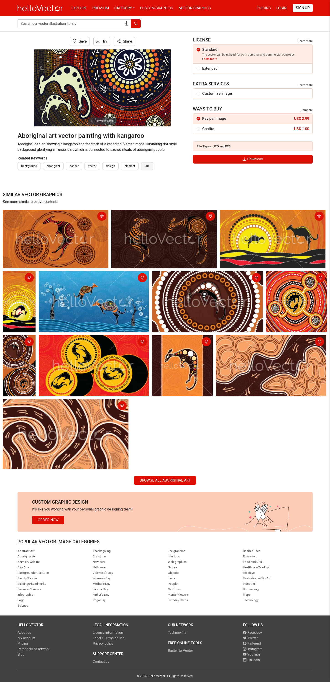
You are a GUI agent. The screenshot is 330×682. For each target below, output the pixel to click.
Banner (74, 166)
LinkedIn (251, 660)
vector (92, 166)
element (130, 166)
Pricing (264, 8)
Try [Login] (101, 41)
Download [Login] (253, 159)
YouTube (252, 654)
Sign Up (303, 8)
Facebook (252, 633)
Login (281, 8)
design (110, 166)
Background (29, 166)
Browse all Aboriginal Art (165, 480)
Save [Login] (80, 41)
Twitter (250, 638)
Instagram (253, 649)
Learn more (209, 59)
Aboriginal (53, 166)
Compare (307, 110)
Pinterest (252, 643)
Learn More (305, 41)
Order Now (48, 520)
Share (124, 41)
